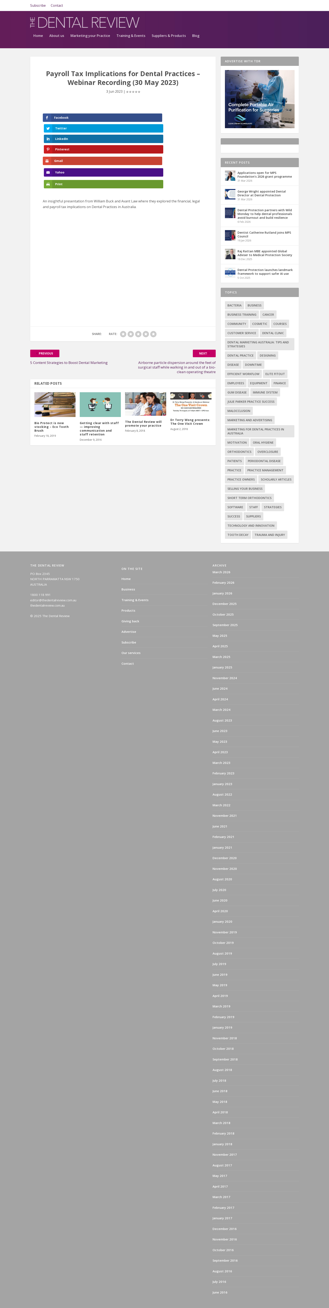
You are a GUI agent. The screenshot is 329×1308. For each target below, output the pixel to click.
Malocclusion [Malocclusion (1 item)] (238, 399)
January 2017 (222, 1206)
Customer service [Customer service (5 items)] (241, 321)
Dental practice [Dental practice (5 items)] (240, 343)
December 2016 (225, 1216)
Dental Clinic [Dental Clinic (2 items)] (273, 321)
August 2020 (222, 867)
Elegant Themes (61, 1303)
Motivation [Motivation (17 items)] (237, 430)
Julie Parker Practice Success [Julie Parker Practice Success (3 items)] (250, 389)
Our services (131, 640)
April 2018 (220, 1100)
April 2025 (220, 634)
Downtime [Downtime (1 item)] (253, 352)
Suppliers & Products (265, 24)
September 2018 (225, 1047)
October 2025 (223, 602)
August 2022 (222, 782)
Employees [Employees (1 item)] (235, 371)
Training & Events (227, 24)
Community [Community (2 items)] (236, 312)
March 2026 (221, 560)
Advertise (128, 619)
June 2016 (220, 1280)
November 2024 (225, 666)
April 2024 (220, 687)
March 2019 (221, 994)
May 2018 (220, 1089)
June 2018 (220, 1079)
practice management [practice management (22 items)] (265, 458)
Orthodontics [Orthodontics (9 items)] (239, 440)
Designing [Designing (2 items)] (268, 343)
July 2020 (219, 877)
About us (153, 24)
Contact (57, 5)
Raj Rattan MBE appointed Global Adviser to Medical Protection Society (265, 241)
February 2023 (223, 761)
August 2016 (222, 1259)
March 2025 (221, 644)
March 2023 (221, 750)
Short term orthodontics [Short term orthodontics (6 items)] (249, 486)
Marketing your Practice (186, 24)
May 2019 (220, 973)
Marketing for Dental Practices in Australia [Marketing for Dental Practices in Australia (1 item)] (255, 419)
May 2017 (220, 1163)
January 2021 (222, 835)
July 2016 (219, 1269)
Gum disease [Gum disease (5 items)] (237, 380)
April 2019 (220, 983)
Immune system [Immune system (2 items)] (265, 380)
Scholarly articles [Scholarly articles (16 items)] (276, 467)
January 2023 (222, 772)
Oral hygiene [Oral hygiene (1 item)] (263, 430)
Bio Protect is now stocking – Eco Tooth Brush (51, 360)
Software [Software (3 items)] (235, 495)
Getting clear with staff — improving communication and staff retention (99, 362)
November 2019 (225, 920)
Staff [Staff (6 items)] (253, 495)
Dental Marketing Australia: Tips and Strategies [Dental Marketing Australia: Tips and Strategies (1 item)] (258, 332)
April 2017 (220, 1174)
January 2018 (222, 1132)
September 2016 (225, 1248)
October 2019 (223, 930)
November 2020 (225, 856)
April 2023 (220, 740)
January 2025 (222, 655)
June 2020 (220, 888)
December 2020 (225, 846)
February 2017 (223, 1195)
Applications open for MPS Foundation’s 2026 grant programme (265, 162)
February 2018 (223, 1121)
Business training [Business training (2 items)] (241, 302)
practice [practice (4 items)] (234, 458)
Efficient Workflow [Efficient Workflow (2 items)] (243, 362)
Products (128, 598)
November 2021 (225, 803)
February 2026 (223, 570)
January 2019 (222, 1015)
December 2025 (225, 591)
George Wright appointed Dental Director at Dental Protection (262, 181)
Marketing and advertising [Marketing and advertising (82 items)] (249, 408)
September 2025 (225, 613)
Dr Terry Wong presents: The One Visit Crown (190, 355)
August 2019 (222, 941)
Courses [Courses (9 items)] (280, 312)
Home (134, 24)
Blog (292, 24)
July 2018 (219, 1068)
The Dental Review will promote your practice (143, 357)
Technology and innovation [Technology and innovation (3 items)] (250, 513)
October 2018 (223, 1036)
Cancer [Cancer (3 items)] (268, 302)
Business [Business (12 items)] (254, 293)
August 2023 (222, 708)
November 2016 (225, 1227)
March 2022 (221, 793)
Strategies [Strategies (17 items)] (273, 495)
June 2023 (220, 719)
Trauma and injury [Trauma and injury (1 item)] (270, 523)
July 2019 (219, 952)
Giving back (130, 609)
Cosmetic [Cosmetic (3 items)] (259, 312)
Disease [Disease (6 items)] (233, 352)
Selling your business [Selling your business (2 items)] (244, 476)
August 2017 (222, 1153)
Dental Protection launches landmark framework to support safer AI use (265, 259)
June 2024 (220, 676)
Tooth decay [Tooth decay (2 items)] (237, 523)
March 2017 (221, 1185)
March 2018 (221, 1111)
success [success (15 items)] (233, 504)
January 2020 (222, 909)
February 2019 (223, 1005)
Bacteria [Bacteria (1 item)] (234, 293)
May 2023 (220, 729)
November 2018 (225, 1026)
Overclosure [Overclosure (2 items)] (267, 440)
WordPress (105, 1303)
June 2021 (220, 814)
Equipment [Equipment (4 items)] (259, 371)
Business (128, 577)
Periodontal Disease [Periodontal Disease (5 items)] (264, 449)
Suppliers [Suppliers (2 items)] (253, 504)
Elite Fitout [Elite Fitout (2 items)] (275, 362)
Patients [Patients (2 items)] (234, 449)
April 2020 (220, 899)
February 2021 (223, 824)
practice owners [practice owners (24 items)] (241, 467)
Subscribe (38, 5)
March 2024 (221, 697)
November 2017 (225, 1142)
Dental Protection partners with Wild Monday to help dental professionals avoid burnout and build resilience (265, 201)
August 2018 (222, 1057)
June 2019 (220, 962)
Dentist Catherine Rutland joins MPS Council (264, 222)
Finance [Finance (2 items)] (280, 371)
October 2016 (223, 1238)
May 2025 (220, 623)
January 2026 (222, 581)
